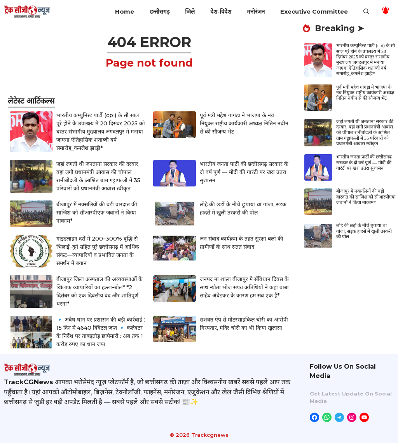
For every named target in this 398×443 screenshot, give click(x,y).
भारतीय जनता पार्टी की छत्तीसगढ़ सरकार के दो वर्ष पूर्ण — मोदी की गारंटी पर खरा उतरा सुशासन (244, 172)
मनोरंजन (256, 11)
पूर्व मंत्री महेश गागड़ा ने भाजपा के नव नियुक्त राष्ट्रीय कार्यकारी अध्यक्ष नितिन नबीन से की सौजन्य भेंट (244, 123)
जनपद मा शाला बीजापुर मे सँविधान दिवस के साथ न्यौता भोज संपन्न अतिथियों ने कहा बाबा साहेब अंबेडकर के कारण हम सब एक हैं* (244, 287)
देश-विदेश (220, 11)
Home (124, 11)
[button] (366, 11)
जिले (190, 11)
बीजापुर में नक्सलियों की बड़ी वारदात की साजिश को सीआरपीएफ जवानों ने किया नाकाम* (96, 212)
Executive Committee (314, 11)
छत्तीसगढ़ (159, 11)
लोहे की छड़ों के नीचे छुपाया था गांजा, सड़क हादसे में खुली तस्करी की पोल (364, 231)
